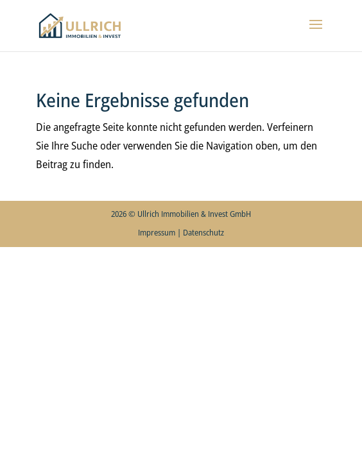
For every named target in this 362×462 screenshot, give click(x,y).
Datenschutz (203, 232)
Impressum (156, 232)
